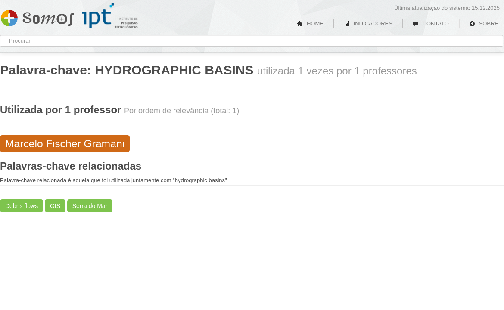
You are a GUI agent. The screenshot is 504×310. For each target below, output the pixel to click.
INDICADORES (368, 23)
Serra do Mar (90, 205)
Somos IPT (37, 16)
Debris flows (21, 205)
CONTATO (431, 23)
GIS (55, 205)
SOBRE (483, 23)
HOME (310, 23)
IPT (110, 16)
